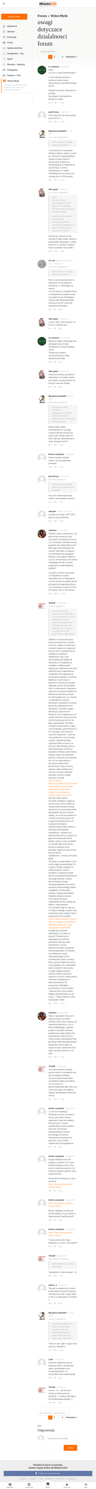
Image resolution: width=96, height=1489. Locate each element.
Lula (50, 1359)
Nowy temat (14, 16)
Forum (42, 16)
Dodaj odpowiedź (48, 51)
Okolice (8, 32)
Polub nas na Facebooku (47, 1473)
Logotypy (49, 1479)
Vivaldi (51, 603)
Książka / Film (11, 75)
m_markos (53, 66)
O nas (40, 1479)
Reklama (23, 1479)
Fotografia (9, 70)
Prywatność (60, 1479)
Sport (7, 59)
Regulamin (71, 1479)
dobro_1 (52, 1285)
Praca (7, 42)
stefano (52, 530)
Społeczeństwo (12, 48)
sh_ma (51, 260)
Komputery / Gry (13, 53)
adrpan (52, 511)
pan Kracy (53, 112)
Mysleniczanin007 (57, 131)
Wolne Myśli (11, 81)
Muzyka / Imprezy (13, 64)
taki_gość (53, 189)
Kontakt (32, 1479)
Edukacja (9, 37)
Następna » (71, 57)
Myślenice (9, 26)
